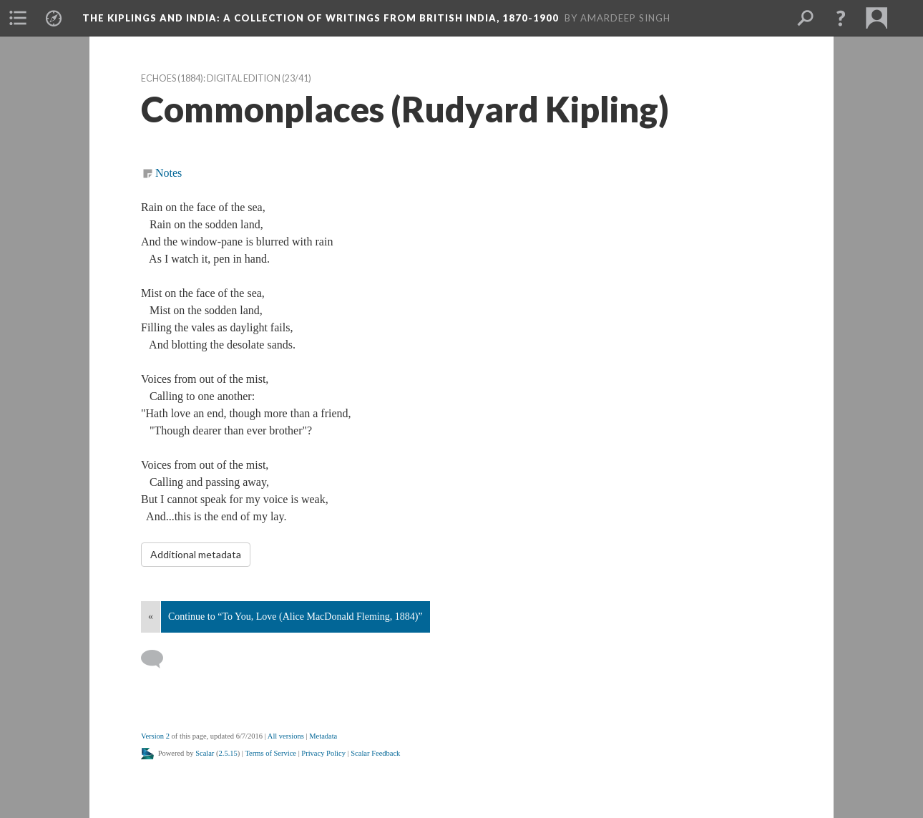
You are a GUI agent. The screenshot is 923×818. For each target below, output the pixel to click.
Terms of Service (270, 753)
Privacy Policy (323, 753)
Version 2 (155, 736)
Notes (168, 173)
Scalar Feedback (375, 753)
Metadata (323, 736)
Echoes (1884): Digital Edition (210, 78)
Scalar (204, 753)
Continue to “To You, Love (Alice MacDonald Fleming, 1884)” (295, 616)
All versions (286, 736)
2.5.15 (228, 753)
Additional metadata (195, 554)
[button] (18, 18)
